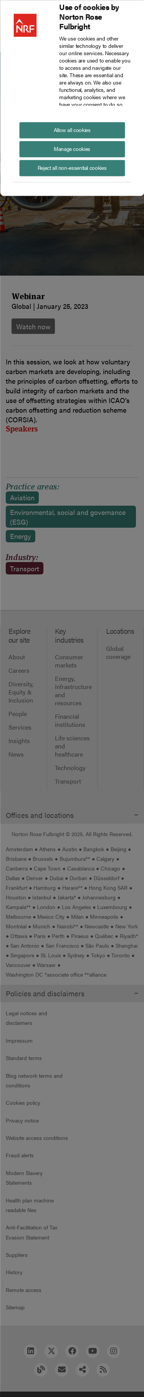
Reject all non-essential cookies (72, 167)
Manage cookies (72, 148)
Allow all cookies (72, 129)
